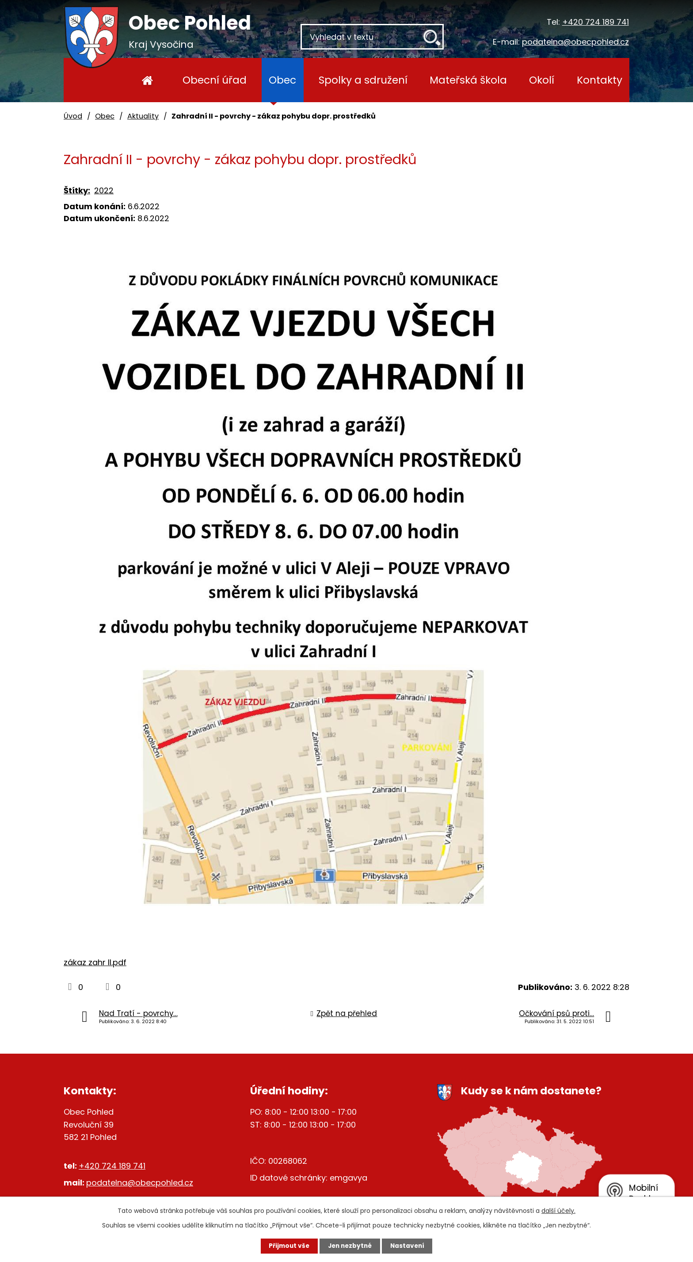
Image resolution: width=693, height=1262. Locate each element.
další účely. (558, 1210)
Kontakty (599, 80)
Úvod (147, 80)
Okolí (541, 80)
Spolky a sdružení (363, 80)
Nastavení (411, 1245)
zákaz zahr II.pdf (95, 962)
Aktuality (143, 116)
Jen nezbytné (350, 1245)
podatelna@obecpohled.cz (575, 41)
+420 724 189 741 (595, 21)
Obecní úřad (215, 80)
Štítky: (77, 190)
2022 (104, 190)
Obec (282, 80)
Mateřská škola (468, 80)
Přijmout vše (285, 1245)
